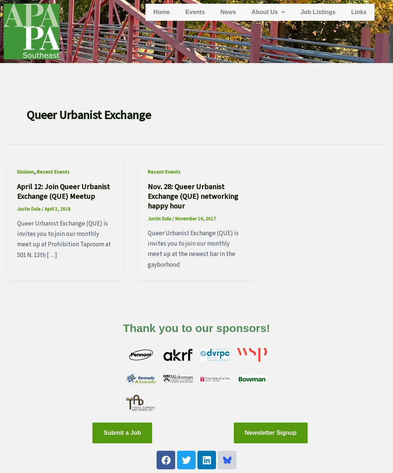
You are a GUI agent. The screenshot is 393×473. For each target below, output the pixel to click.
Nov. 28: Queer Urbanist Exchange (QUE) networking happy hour (193, 196)
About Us (268, 12)
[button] (268, 12)
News (228, 12)
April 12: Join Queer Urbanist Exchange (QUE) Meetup (63, 192)
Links (359, 12)
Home (161, 12)
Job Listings (318, 12)
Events (195, 12)
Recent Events (53, 172)
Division (25, 172)
